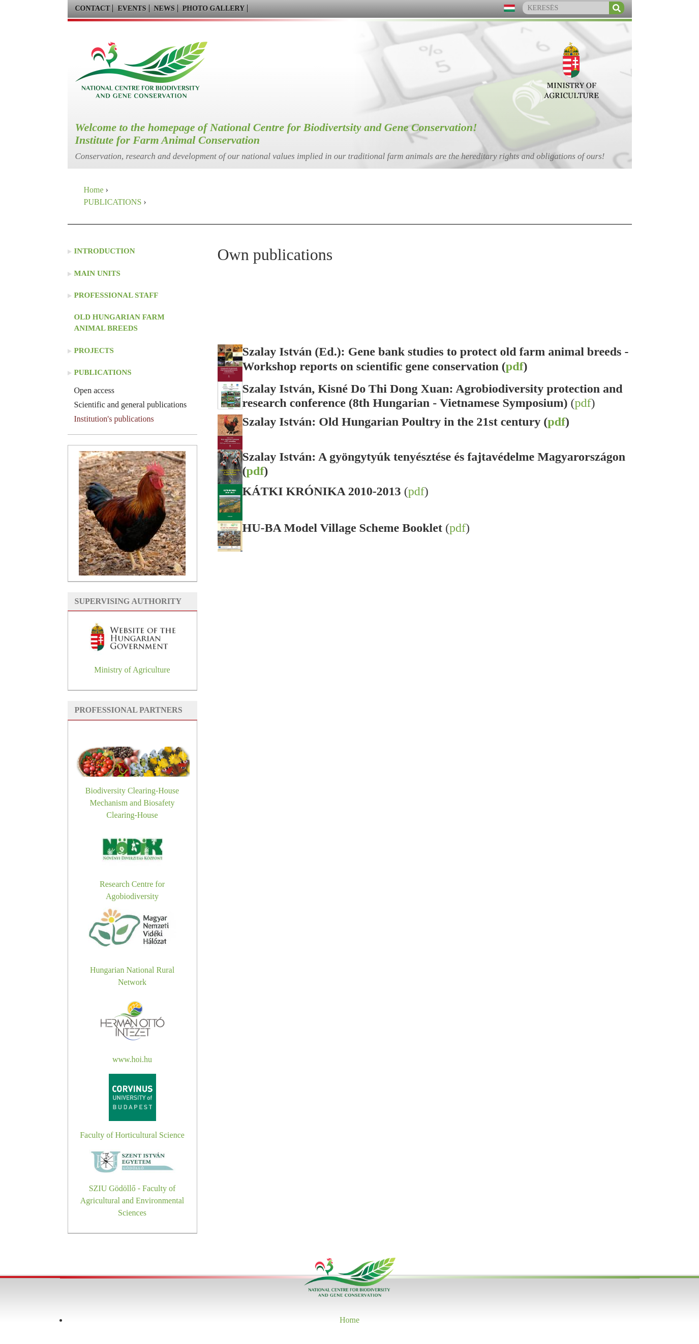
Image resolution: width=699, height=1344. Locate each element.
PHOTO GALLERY (214, 8)
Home (94, 189)
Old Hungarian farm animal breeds (119, 323)
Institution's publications (114, 418)
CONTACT (92, 8)
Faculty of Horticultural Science (132, 1135)
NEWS (164, 8)
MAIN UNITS (97, 273)
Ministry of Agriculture (132, 669)
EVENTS (131, 8)
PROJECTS (94, 350)
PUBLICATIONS (113, 202)
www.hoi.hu (132, 1059)
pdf (515, 366)
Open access (94, 390)
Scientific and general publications (130, 404)
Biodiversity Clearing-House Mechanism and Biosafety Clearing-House (132, 802)
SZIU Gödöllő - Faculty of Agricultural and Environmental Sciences (132, 1200)
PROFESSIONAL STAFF (116, 295)
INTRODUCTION (104, 251)
